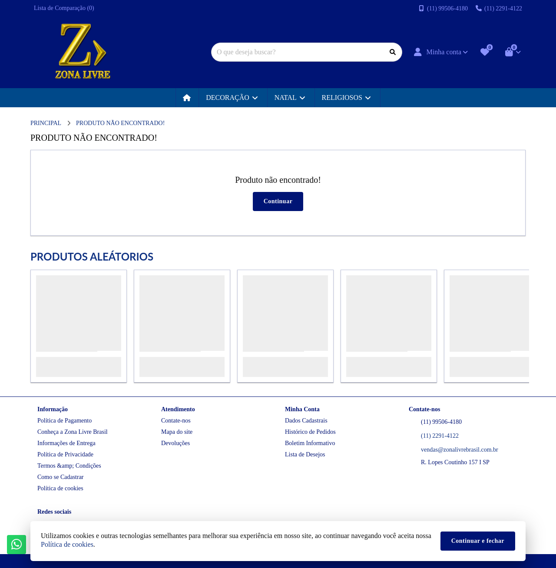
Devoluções (175, 443)
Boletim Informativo (310, 443)
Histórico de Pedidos (310, 432)
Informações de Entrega (66, 443)
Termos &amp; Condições (69, 465)
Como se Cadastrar (60, 477)
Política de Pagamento (64, 420)
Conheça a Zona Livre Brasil (72, 432)
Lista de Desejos (305, 454)
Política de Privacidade (65, 454)
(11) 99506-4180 (441, 422)
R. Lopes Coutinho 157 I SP (455, 462)
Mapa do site (176, 432)
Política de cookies (60, 488)
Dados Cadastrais (306, 420)
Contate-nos (176, 420)
